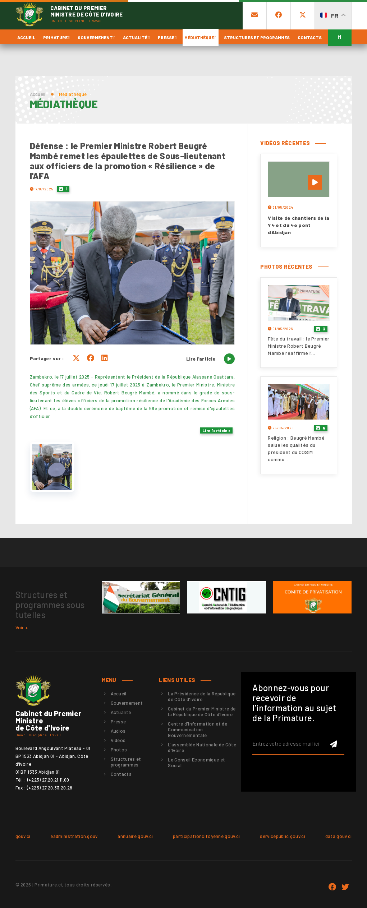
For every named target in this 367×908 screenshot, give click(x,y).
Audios (118, 731)
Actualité (136, 37)
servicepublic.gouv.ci (282, 836)
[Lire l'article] (229, 358)
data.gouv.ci (338, 836)
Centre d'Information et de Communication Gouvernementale (197, 729)
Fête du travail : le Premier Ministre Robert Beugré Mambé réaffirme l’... (298, 345)
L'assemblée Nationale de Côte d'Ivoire (202, 747)
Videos (118, 740)
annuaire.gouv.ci (135, 836)
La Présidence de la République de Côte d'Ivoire (201, 696)
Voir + (21, 627)
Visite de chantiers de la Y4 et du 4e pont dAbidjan (298, 225)
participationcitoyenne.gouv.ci (206, 836)
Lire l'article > (216, 430)
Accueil (26, 37)
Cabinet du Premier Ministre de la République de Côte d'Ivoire (201, 711)
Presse (167, 37)
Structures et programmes (257, 37)
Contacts (310, 37)
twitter (345, 887)
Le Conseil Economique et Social (196, 762)
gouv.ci (23, 836)
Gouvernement (96, 37)
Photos (119, 749)
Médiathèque (200, 37)
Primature (56, 37)
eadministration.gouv (74, 836)
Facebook (332, 887)
